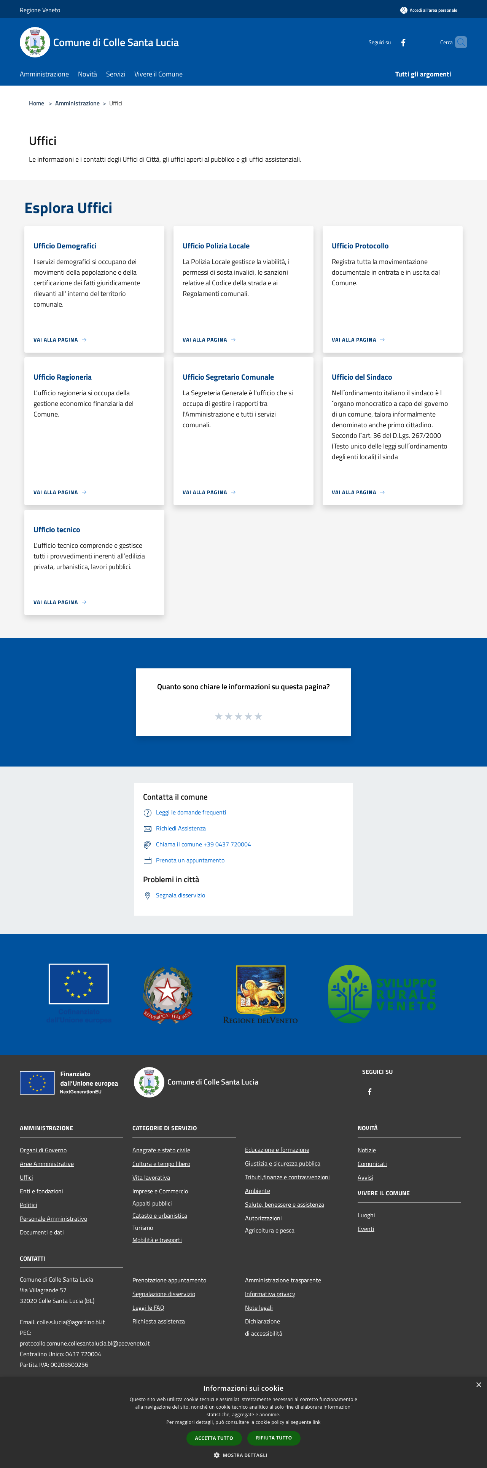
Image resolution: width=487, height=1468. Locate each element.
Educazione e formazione (277, 1149)
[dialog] (243, 1422)
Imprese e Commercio (160, 1191)
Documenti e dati (42, 1232)
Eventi (366, 1228)
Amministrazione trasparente (283, 1280)
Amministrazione (77, 103)
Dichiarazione (262, 1321)
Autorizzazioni (263, 1218)
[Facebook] (390, 42)
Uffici (26, 1177)
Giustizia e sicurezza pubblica (282, 1163)
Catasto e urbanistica (159, 1215)
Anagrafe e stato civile (161, 1150)
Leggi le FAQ (148, 1307)
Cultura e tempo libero (161, 1163)
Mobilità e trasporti (157, 1239)
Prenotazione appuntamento (169, 1280)
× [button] (478, 1385)
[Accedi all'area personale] (428, 10)
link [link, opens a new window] (317, 1422)
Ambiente (257, 1190)
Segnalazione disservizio (163, 1293)
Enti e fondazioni (41, 1191)
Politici (28, 1204)
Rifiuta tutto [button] (274, 1438)
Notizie (367, 1150)
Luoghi (366, 1215)
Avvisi (365, 1177)
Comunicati (372, 1163)
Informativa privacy (270, 1293)
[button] (243, 1455)
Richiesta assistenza (158, 1321)
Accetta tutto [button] (214, 1438)
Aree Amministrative (47, 1163)
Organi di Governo (43, 1150)
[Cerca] (458, 42)
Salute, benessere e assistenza (284, 1204)
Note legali (259, 1307)
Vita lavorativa (151, 1177)
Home (36, 103)
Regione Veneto (40, 9)
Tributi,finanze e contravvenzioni (287, 1177)
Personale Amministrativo (53, 1218)
